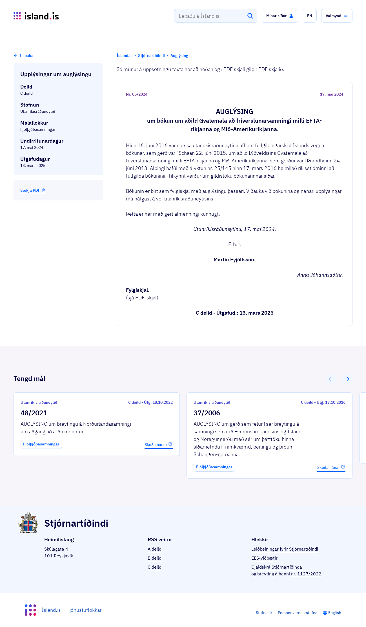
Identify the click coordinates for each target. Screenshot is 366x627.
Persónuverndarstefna (297, 612)
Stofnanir (264, 612)
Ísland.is (51, 610)
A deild (154, 549)
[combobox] (215, 16)
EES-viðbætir (264, 558)
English (334, 612)
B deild (154, 558)
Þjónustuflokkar (83, 610)
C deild (154, 567)
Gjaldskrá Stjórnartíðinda (276, 567)
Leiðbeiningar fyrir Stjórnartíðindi (284, 549)
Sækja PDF (33, 190)
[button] (280, 16)
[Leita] (250, 15)
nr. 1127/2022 (306, 574)
